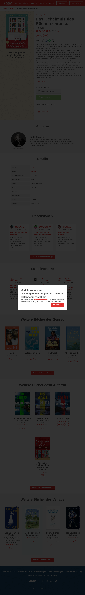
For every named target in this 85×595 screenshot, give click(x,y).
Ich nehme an (57, 305)
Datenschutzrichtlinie (40, 300)
